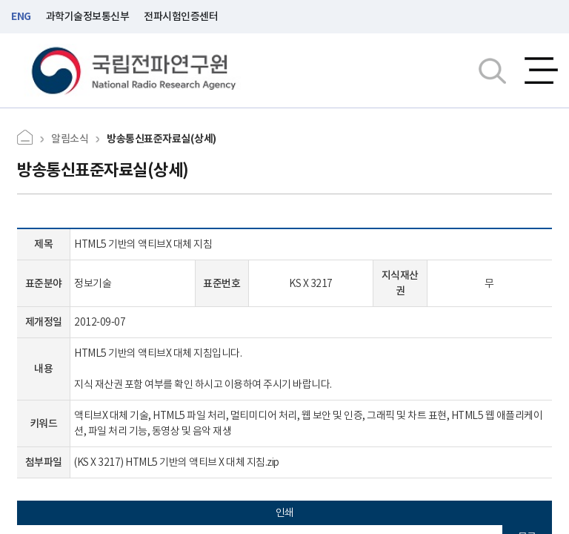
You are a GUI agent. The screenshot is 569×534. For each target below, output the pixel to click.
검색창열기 (492, 70)
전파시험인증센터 (181, 16)
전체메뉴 (541, 70)
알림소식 (69, 138)
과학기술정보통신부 (88, 16)
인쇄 (285, 512)
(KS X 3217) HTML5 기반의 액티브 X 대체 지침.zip (176, 462)
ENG (21, 16)
